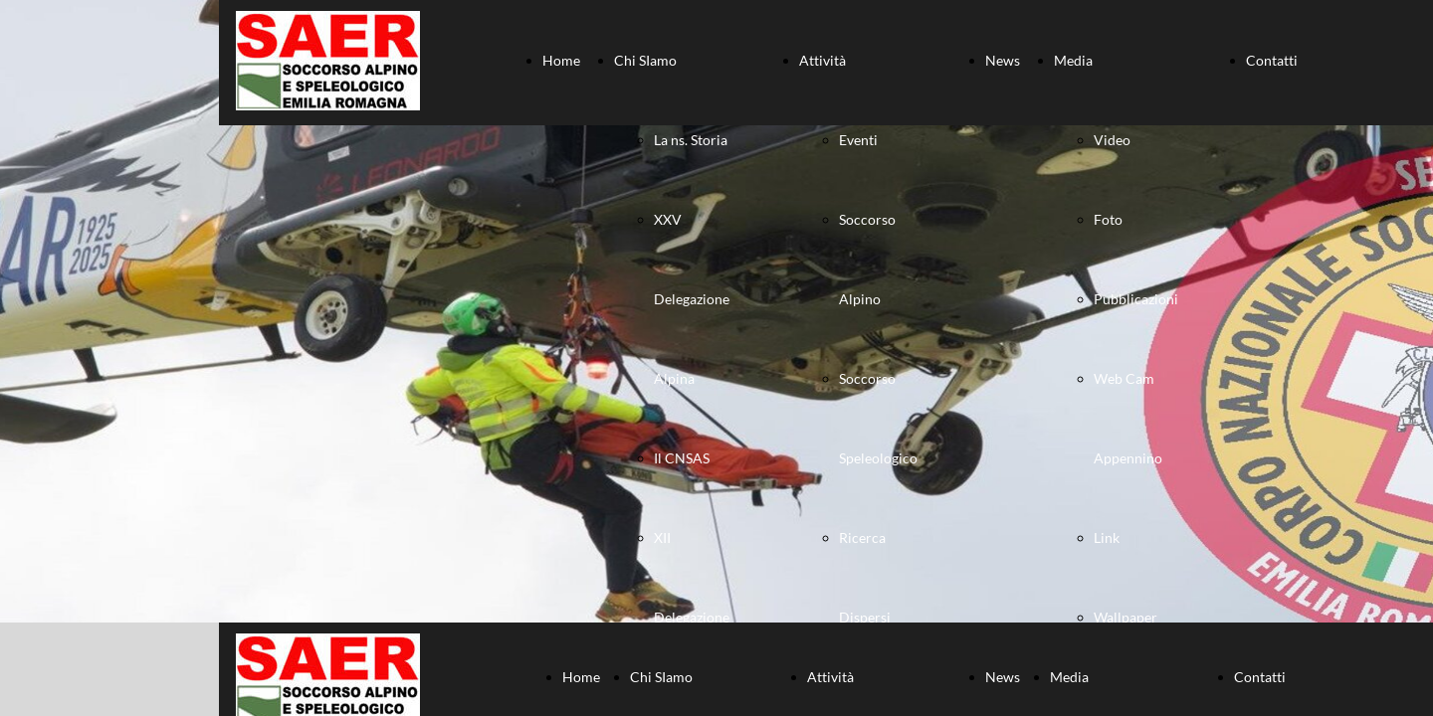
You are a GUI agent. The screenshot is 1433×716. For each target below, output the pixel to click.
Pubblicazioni (1136, 298)
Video (1112, 139)
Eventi (858, 139)
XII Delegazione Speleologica (692, 617)
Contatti (1272, 60)
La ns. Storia (690, 139)
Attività (822, 60)
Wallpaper (1125, 617)
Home (561, 60)
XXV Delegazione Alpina (691, 299)
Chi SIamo (645, 60)
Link (1107, 537)
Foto (1108, 219)
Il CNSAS (682, 457)
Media (1073, 60)
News (1002, 60)
